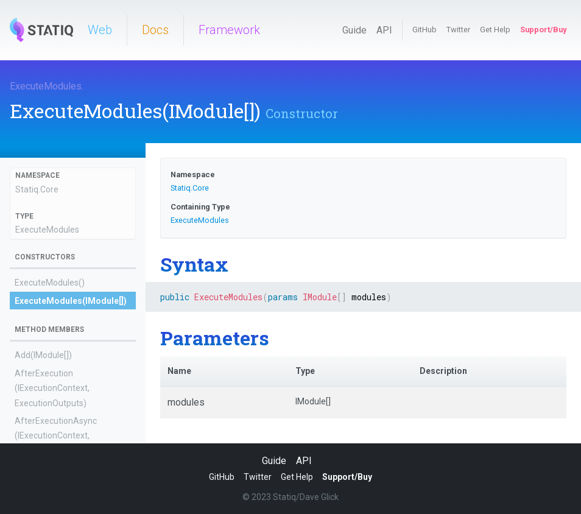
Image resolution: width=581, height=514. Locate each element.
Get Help (495, 29)
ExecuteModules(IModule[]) (71, 301)
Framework (229, 30)
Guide (354, 30)
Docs (155, 30)
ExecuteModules (46, 86)
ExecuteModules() (50, 282)
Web (100, 30)
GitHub (424, 29)
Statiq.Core (36, 189)
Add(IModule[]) (43, 355)
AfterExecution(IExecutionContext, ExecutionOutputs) (52, 388)
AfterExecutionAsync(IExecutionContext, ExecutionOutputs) (56, 436)
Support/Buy (543, 29)
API (384, 30)
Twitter (458, 29)
